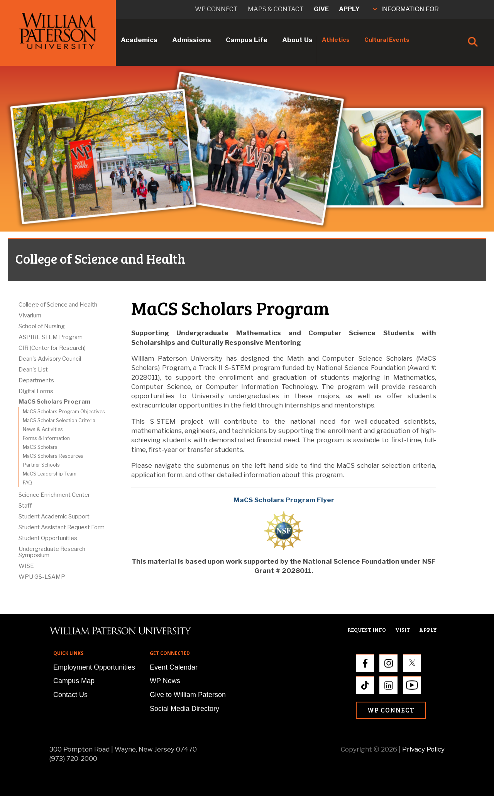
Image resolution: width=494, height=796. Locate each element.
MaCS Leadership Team (49, 474)
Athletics (336, 39)
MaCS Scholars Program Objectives (64, 411)
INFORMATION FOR (406, 9)
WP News (165, 681)
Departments (36, 380)
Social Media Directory (184, 708)
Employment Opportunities (94, 667)
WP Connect (390, 710)
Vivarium (30, 315)
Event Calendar (174, 667)
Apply (349, 9)
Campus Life (246, 40)
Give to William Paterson (188, 695)
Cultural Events (386, 39)
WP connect (216, 9)
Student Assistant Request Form (62, 527)
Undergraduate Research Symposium (52, 552)
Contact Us (70, 695)
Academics (139, 40)
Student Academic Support (54, 516)
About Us (297, 40)
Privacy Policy (423, 749)
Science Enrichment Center (54, 495)
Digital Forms (36, 391)
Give (321, 9)
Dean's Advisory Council (50, 359)
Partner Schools (41, 465)
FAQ (27, 483)
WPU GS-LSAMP (42, 577)
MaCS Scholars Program (54, 402)
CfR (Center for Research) (52, 348)
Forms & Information (46, 438)
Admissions (191, 40)
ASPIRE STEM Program (51, 337)
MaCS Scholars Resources (53, 456)
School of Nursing (42, 326)
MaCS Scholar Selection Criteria (59, 420)
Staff (25, 506)
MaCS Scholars (40, 447)
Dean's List (33, 369)
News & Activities (43, 429)
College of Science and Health (58, 305)
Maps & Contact (276, 9)
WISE (26, 566)
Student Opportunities (48, 538)
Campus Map (74, 681)
